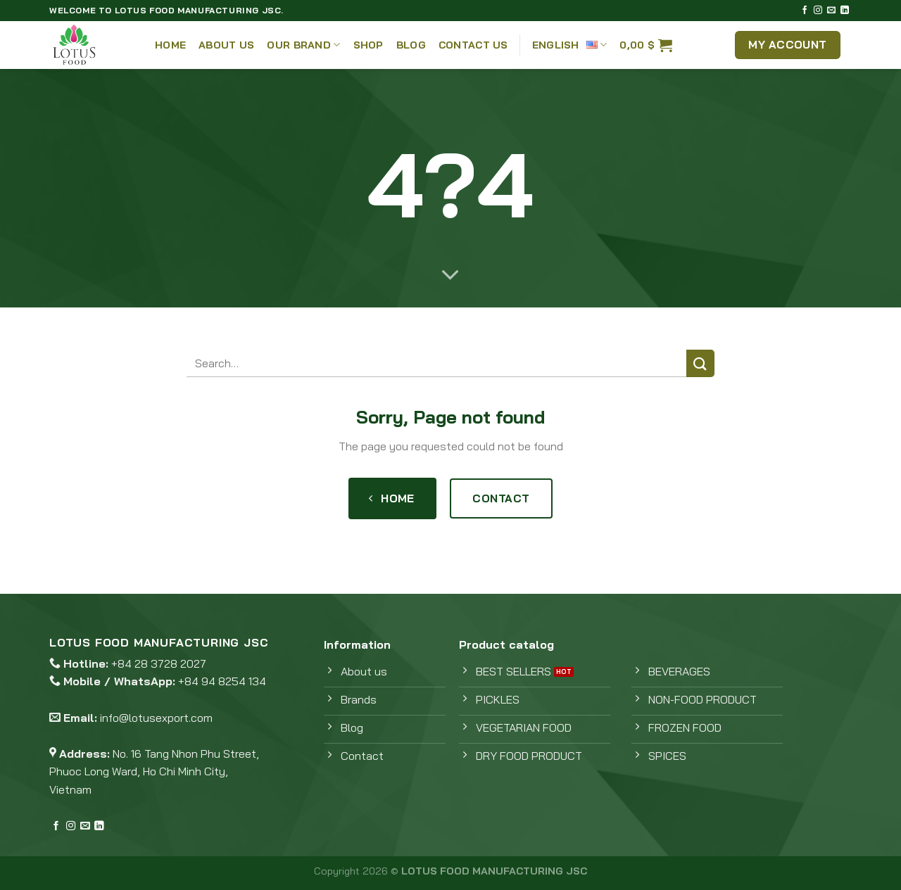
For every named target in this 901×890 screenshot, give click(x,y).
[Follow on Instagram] (818, 10)
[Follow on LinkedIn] (844, 10)
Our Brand (303, 44)
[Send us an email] (831, 10)
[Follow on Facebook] (804, 10)
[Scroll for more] (450, 276)
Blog (411, 45)
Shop (368, 45)
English (569, 44)
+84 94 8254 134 (222, 681)
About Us (226, 45)
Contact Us (473, 45)
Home (170, 45)
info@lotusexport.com (156, 718)
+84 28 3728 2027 (158, 663)
